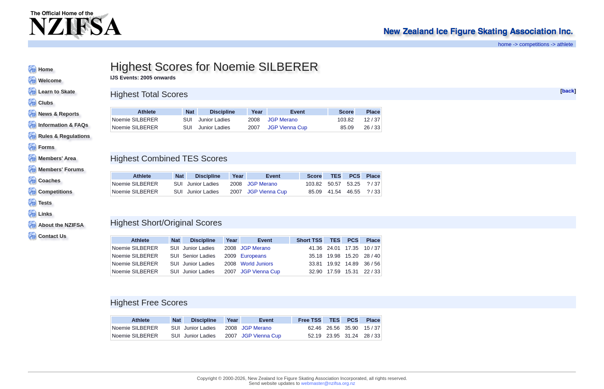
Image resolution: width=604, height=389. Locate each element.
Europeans (254, 256)
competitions (534, 44)
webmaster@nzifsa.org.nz (328, 383)
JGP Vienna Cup (287, 127)
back (568, 91)
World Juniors (257, 264)
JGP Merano (282, 119)
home (504, 44)
